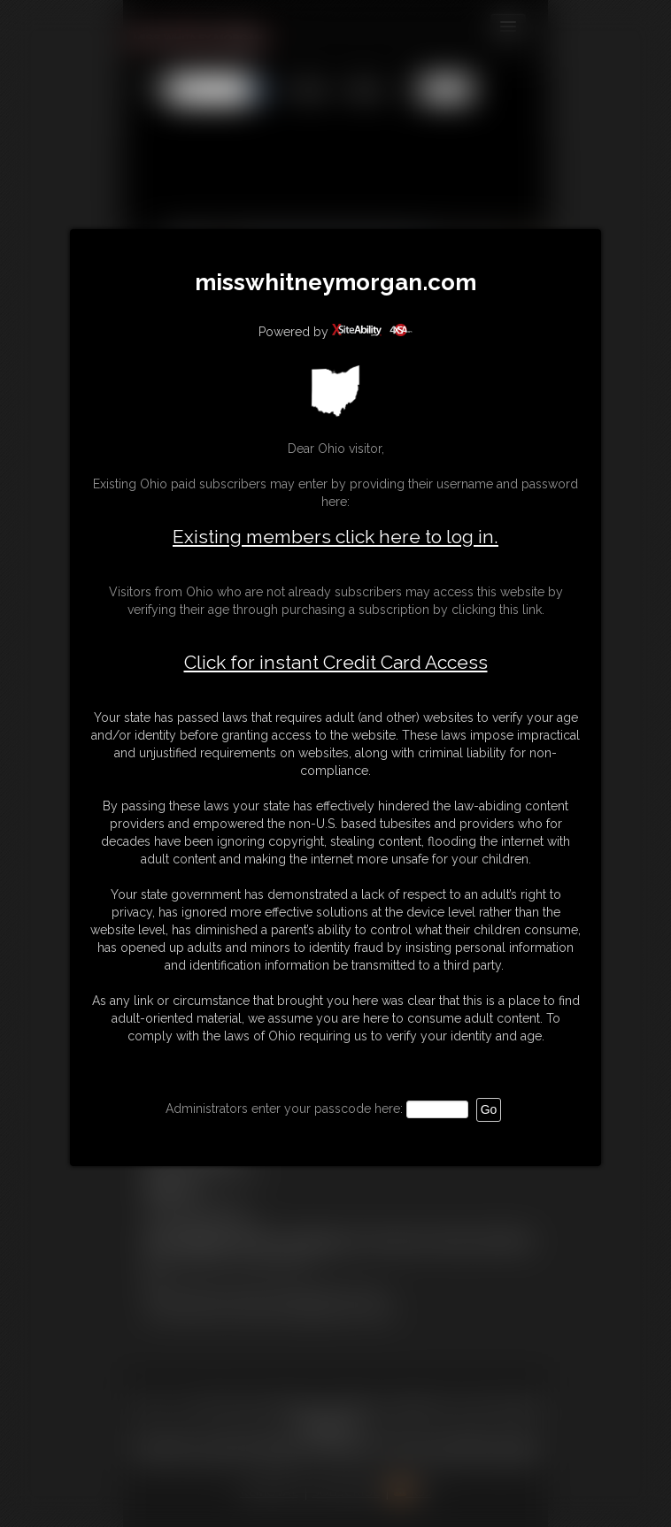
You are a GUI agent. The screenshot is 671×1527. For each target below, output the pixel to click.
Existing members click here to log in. (335, 537)
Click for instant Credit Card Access (336, 662)
